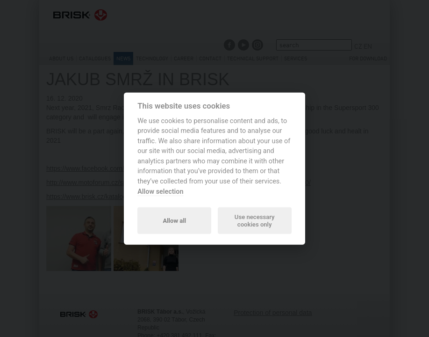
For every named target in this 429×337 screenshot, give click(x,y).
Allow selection (160, 191)
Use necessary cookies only (255, 220)
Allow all (174, 220)
